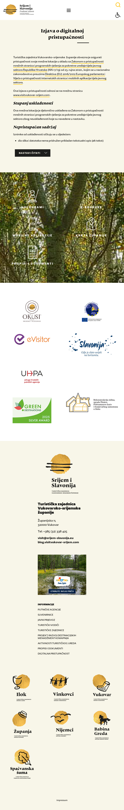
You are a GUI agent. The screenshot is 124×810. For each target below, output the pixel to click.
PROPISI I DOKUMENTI (50, 648)
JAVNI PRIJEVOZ (46, 619)
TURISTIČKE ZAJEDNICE (51, 630)
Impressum (62, 800)
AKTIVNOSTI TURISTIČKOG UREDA (57, 643)
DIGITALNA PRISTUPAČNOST (54, 653)
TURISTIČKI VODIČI (48, 625)
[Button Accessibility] (118, 20)
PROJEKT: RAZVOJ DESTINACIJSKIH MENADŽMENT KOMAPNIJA (57, 637)
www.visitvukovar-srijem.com (31, 95)
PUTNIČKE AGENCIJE (49, 609)
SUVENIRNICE (45, 614)
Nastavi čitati (33, 153)
